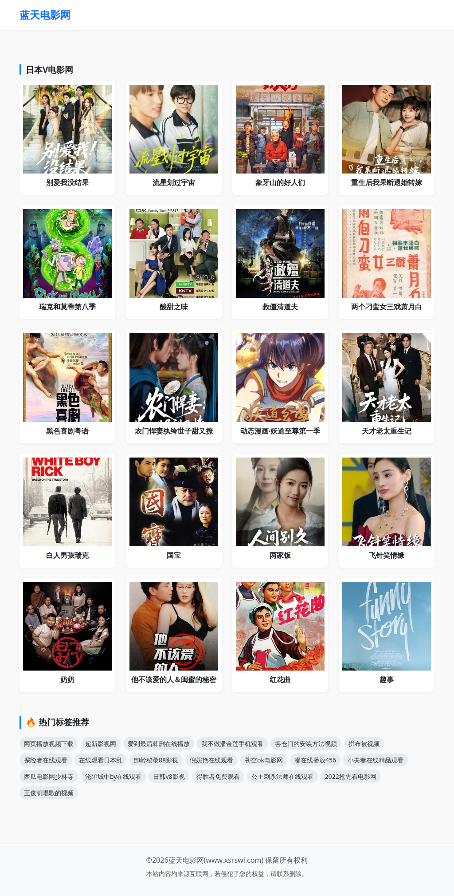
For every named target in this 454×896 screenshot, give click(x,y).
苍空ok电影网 (264, 760)
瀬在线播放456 (315, 760)
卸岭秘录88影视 (156, 760)
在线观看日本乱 (100, 760)
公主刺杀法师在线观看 (282, 776)
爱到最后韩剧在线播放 (159, 743)
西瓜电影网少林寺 (49, 776)
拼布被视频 (364, 743)
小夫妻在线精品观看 (375, 760)
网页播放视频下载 (49, 743)
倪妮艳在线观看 (211, 760)
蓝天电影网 (45, 15)
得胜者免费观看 (218, 776)
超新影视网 (100, 743)
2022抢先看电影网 (350, 776)
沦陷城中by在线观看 (113, 776)
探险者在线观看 (45, 760)
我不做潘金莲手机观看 (232, 743)
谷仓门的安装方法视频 (306, 743)
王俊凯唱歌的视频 (49, 793)
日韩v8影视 (168, 776)
